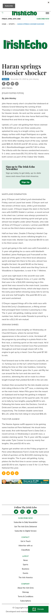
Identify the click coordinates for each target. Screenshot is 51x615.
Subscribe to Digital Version (25, 531)
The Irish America (26, 577)
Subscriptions (25, 601)
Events (25, 573)
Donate (40, 609)
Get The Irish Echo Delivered (25, 526)
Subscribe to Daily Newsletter (25, 522)
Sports (12, 24)
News (25, 560)
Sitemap (25, 592)
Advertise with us (25, 545)
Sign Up (25, 182)
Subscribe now (43, 19)
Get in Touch (26, 541)
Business (25, 569)
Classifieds (25, 550)
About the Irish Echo (25, 588)
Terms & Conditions (25, 596)
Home (4, 24)
